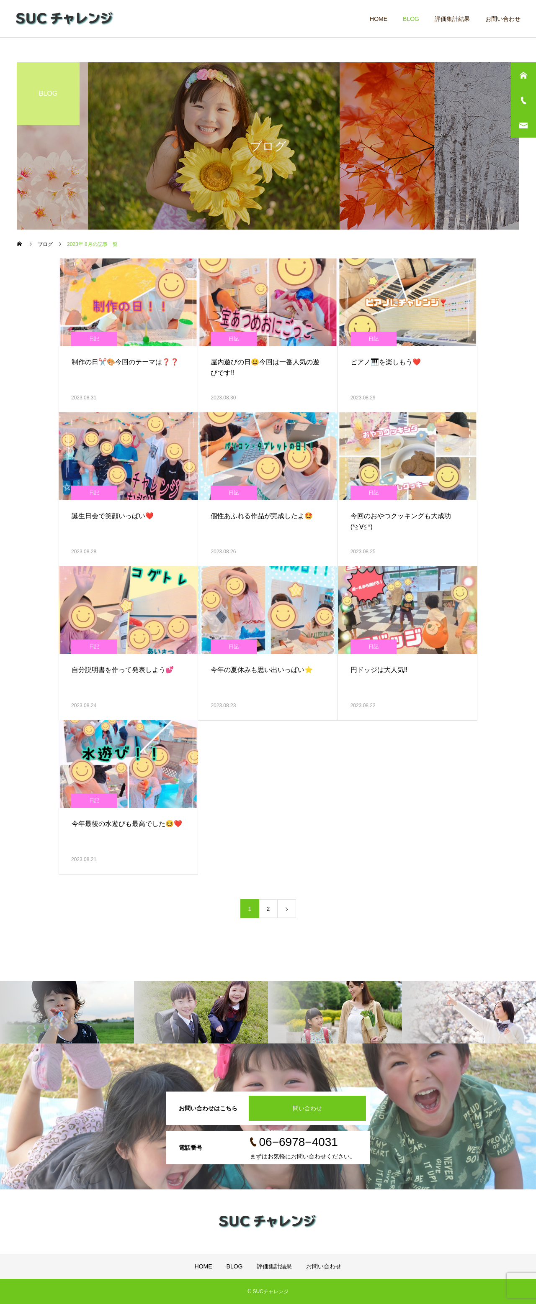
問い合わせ (307, 1108)
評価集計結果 (452, 18)
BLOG (411, 18)
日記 (94, 339)
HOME (378, 18)
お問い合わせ (503, 18)
